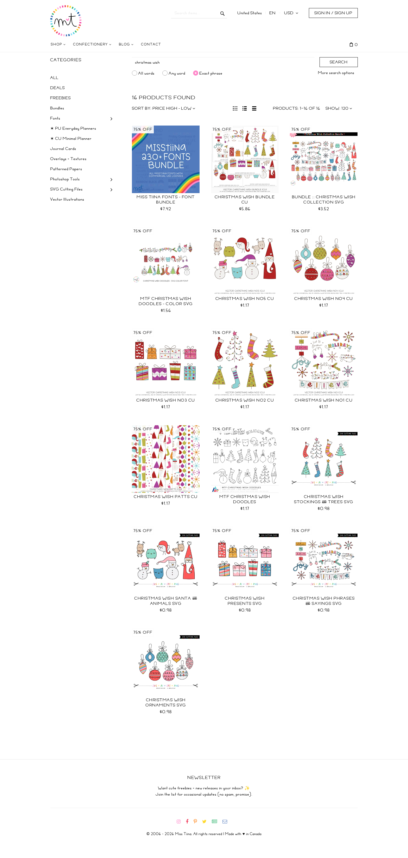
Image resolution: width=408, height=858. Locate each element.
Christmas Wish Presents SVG (245, 601)
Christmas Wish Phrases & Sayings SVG (324, 601)
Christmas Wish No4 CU (323, 299)
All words (146, 73)
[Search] (223, 62)
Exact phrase (210, 73)
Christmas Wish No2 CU (244, 400)
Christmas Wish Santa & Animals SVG (165, 601)
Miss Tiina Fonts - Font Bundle (166, 199)
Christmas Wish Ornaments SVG (165, 702)
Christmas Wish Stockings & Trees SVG (323, 499)
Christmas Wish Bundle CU (245, 199)
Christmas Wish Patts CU (166, 497)
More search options (336, 73)
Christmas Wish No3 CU (165, 400)
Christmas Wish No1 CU (324, 400)
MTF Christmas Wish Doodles (244, 499)
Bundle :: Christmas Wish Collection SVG (324, 199)
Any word (177, 73)
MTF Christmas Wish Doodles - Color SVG (166, 301)
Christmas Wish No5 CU (244, 299)
